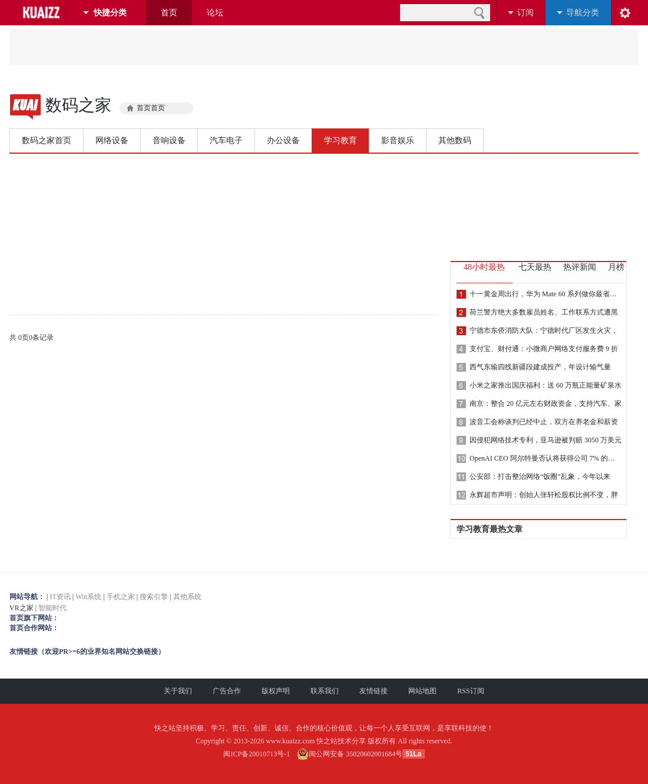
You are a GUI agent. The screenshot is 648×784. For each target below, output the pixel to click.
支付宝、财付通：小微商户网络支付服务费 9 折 (544, 349)
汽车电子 (226, 140)
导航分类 (582, 12)
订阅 (525, 12)
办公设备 (283, 140)
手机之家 (121, 597)
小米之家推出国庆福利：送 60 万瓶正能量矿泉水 (545, 385)
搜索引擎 (154, 597)
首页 (169, 12)
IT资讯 (59, 597)
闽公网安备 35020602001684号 (349, 754)
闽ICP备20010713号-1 (256, 754)
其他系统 (187, 597)
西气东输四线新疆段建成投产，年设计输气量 (540, 367)
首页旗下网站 (30, 618)
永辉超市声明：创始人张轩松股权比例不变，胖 (544, 495)
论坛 (215, 12)
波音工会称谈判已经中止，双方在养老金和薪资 (544, 422)
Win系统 (88, 597)
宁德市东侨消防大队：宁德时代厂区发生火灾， (544, 330)
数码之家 (78, 105)
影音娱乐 (397, 140)
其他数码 (454, 140)
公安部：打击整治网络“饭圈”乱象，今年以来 (540, 476)
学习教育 (340, 140)
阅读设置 (625, 12)
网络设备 (111, 140)
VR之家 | (324, 618)
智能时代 (52, 608)
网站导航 (23, 597)
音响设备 (169, 140)
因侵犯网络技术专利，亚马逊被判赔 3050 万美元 (545, 440)
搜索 (479, 12)
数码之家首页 (46, 140)
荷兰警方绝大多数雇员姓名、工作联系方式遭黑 (544, 312)
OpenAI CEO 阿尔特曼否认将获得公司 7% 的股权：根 (545, 458)
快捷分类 (110, 12)
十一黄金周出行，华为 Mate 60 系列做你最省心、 (545, 294)
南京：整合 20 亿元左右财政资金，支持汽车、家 (545, 403)
